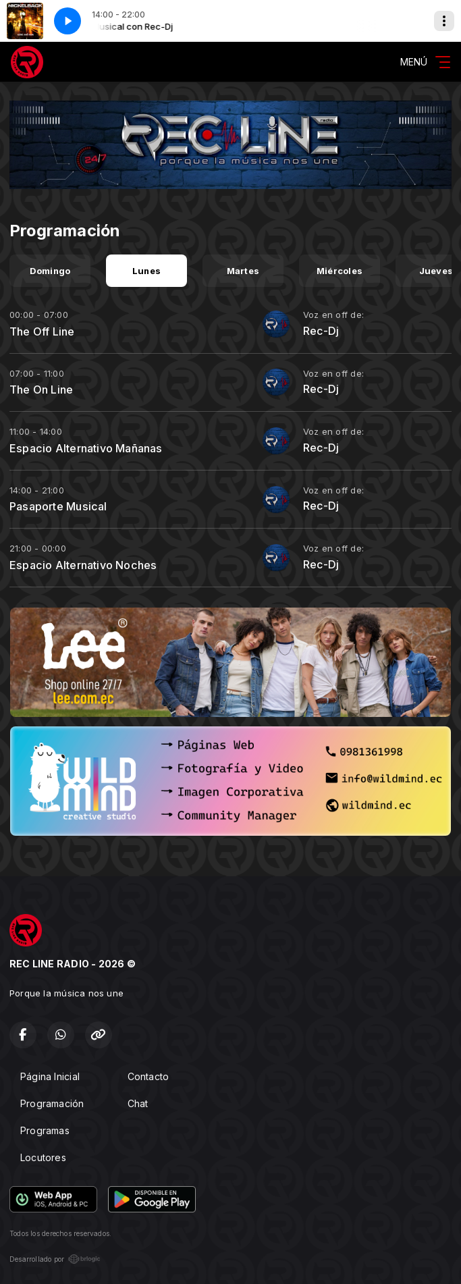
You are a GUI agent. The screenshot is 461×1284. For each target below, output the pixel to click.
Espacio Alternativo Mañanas (86, 448)
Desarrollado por (55, 1259)
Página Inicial (50, 1076)
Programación (52, 1103)
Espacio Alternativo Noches (83, 565)
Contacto (148, 1076)
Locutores (43, 1157)
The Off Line (42, 331)
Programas (45, 1130)
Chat (138, 1103)
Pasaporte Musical (58, 506)
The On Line (41, 389)
